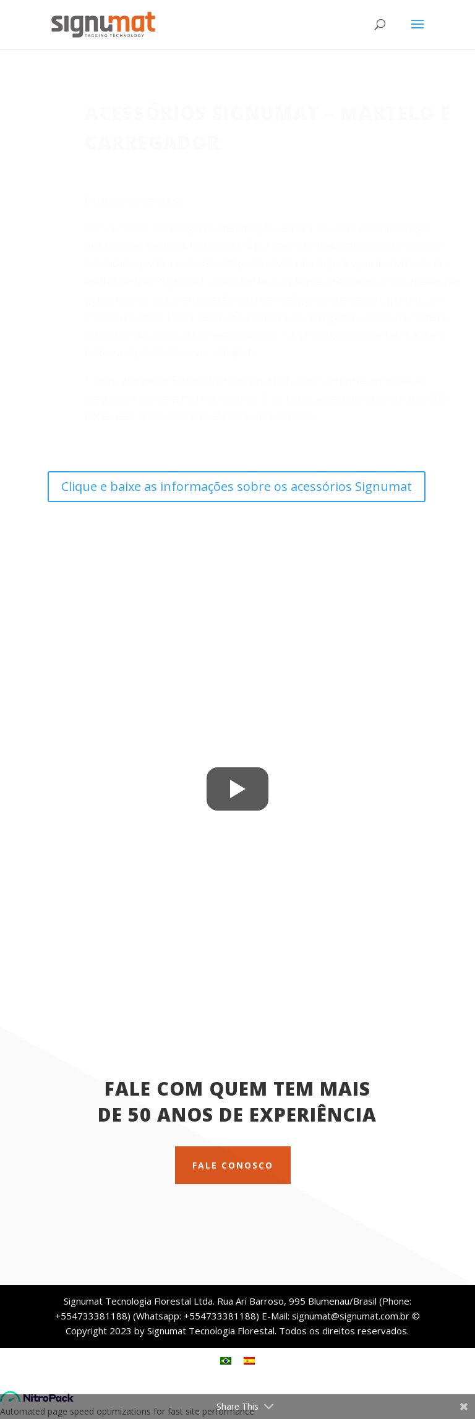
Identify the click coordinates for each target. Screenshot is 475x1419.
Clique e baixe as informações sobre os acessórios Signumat (236, 486)
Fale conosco (232, 1165)
